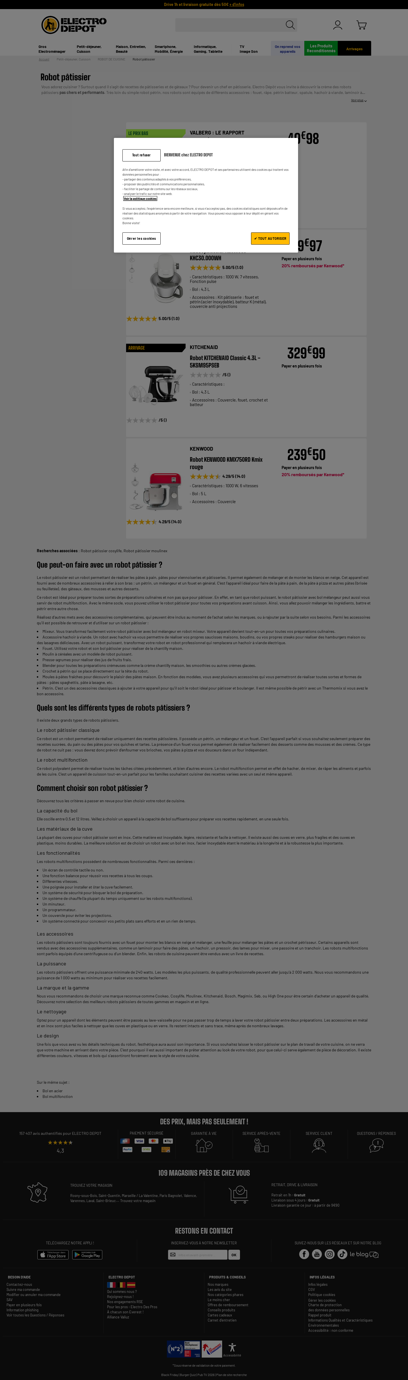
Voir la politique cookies (140, 198)
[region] (206, 195)
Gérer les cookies (141, 238)
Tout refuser (141, 155)
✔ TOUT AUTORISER (270, 238)
